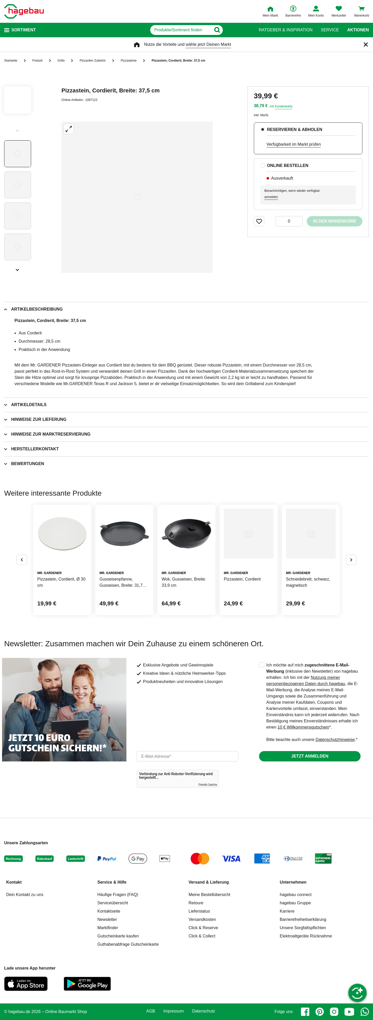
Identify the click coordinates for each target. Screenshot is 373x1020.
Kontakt (14, 882)
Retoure (196, 903)
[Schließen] (366, 44)
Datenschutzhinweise (335, 739)
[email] (187, 756)
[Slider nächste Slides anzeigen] (17, 268)
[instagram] (334, 1012)
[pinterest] (319, 1012)
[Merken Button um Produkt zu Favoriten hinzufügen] (259, 221)
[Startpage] (24, 11)
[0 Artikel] (289, 221)
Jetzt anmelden (309, 756)
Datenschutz (203, 1011)
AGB (150, 1011)
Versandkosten (202, 919)
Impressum (173, 1011)
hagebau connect (296, 894)
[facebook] (305, 1012)
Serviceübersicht (112, 903)
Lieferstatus (199, 911)
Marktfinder (107, 928)
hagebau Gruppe (295, 903)
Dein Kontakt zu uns (24, 894)
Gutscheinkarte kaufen (118, 936)
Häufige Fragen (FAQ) (117, 894)
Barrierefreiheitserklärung (303, 919)
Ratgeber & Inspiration (285, 30)
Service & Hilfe (111, 882)
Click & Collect (202, 936)
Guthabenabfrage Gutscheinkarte (128, 944)
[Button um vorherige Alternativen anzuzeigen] (22, 560)
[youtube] (349, 1012)
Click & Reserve (203, 928)
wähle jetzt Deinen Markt (208, 44)
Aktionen (358, 30)
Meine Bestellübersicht (209, 894)
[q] (181, 30)
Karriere (287, 911)
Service (330, 30)
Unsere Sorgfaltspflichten (303, 928)
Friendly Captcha (207, 784)
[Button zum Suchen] (240, 30)
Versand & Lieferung (209, 882)
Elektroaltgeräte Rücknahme (306, 936)
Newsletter (107, 919)
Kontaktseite (108, 911)
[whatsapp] (365, 1012)
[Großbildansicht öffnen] (137, 197)
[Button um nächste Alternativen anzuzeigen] (351, 560)
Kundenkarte (283, 106)
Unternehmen (293, 882)
